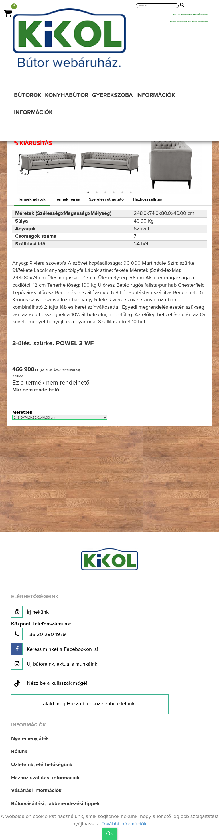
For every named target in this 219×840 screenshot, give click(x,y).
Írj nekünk (30, 612)
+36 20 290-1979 (41, 630)
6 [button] (131, 192)
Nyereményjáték (30, 738)
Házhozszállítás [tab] (147, 199)
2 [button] (97, 192)
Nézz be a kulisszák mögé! (49, 683)
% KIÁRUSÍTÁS (33, 143)
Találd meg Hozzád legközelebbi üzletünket (90, 703)
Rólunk (19, 751)
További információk (124, 824)
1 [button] (88, 192)
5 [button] (122, 192)
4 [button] (114, 192)
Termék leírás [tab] (67, 199)
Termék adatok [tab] (32, 199)
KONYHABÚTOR (66, 95)
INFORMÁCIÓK (155, 95)
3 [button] (105, 192)
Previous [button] (12, 163)
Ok (109, 834)
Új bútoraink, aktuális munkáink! (54, 664)
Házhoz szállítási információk (45, 777)
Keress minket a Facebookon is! (54, 649)
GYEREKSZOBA (112, 95)
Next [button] (206, 163)
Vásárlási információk (36, 790)
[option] (47, 163)
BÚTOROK (27, 95)
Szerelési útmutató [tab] (106, 199)
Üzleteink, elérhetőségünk (41, 764)
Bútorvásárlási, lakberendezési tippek (55, 803)
